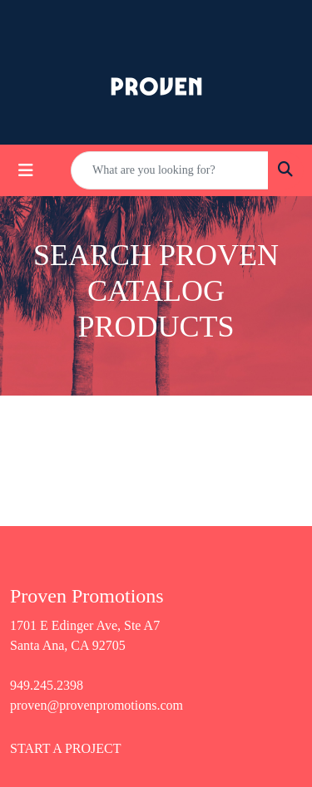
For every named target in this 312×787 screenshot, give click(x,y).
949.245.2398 (46, 685)
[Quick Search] (170, 170)
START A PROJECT (65, 748)
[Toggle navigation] (25, 170)
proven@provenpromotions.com (96, 705)
